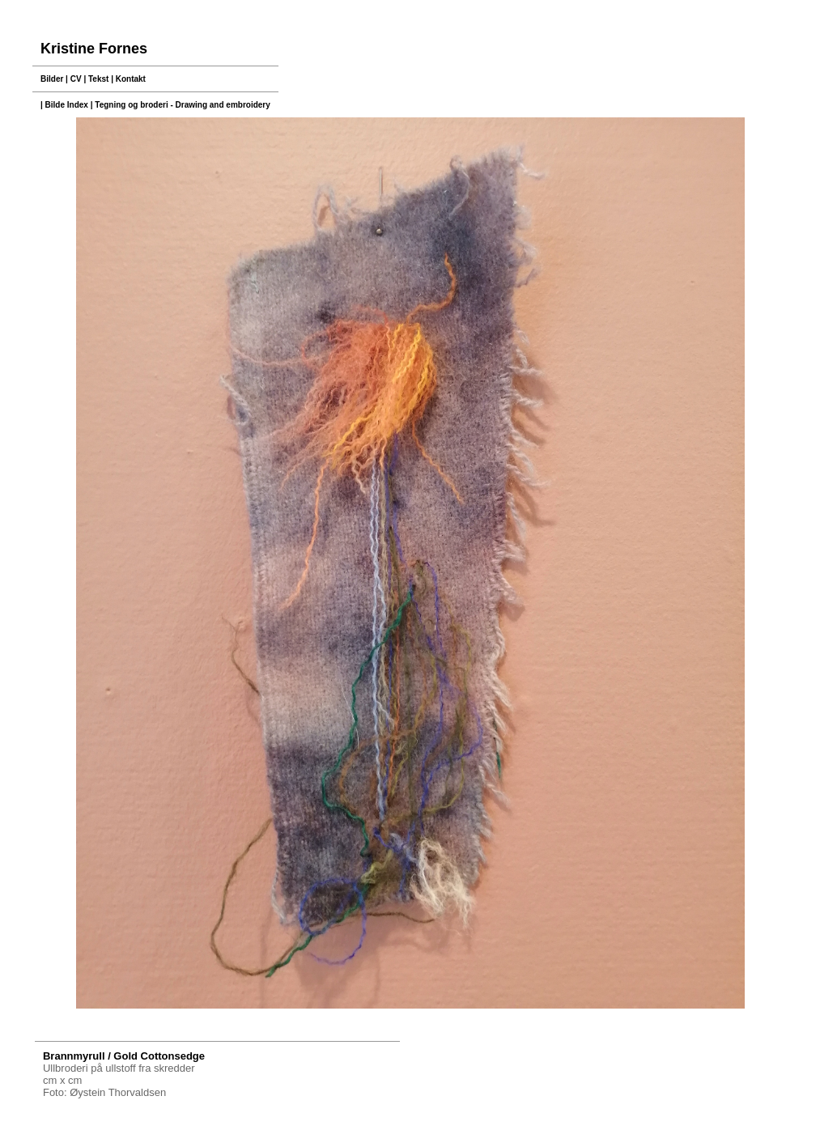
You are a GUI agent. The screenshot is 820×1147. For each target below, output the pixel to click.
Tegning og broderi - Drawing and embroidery (182, 104)
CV (76, 78)
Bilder (51, 78)
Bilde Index (66, 104)
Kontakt (131, 78)
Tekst (98, 78)
